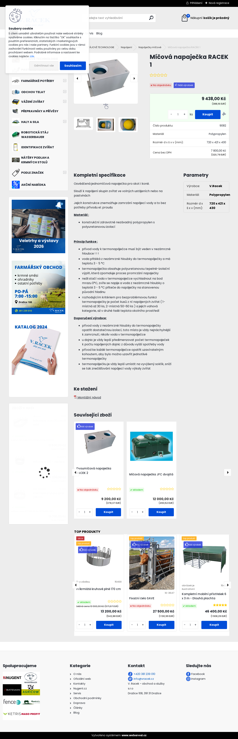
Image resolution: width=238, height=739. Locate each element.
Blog (99, 33)
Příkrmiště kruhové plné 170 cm (98, 589)
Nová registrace (219, 3)
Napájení (126, 47)
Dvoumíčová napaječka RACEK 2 (93, 470)
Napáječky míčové (150, 47)
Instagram (198, 679)
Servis (89, 33)
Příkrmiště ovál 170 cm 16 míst (49, 422)
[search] (151, 18)
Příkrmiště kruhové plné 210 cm (48, 495)
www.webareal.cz (134, 735)
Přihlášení (196, 3)
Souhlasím (72, 66)
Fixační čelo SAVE (141, 598)
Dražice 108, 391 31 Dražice (144, 693)
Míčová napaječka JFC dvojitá (151, 474)
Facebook (198, 674)
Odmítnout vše (44, 65)
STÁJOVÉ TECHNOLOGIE (100, 47)
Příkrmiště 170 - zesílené (49, 462)
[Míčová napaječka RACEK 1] (106, 78)
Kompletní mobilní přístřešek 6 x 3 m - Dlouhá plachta (204, 596)
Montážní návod (87, 397)
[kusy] (177, 114)
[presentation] (77, 78)
